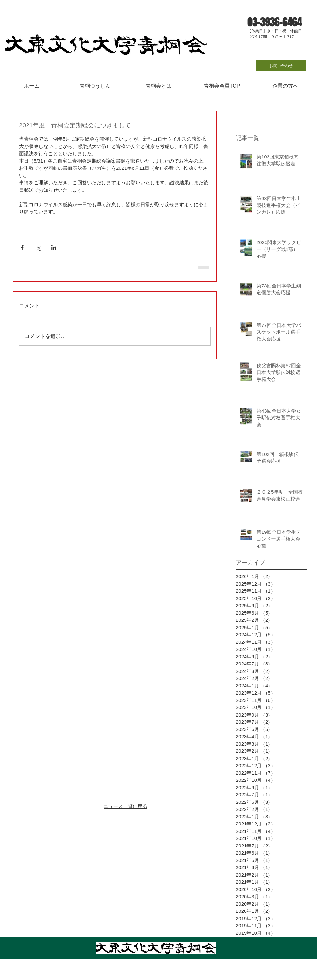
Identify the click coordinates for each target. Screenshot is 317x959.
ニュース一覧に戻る (125, 806)
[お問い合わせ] (281, 65)
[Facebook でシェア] (22, 247)
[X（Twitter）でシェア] (38, 247)
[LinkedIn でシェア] (54, 247)
